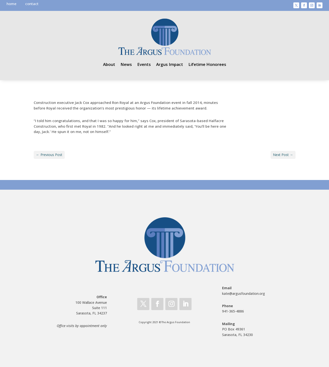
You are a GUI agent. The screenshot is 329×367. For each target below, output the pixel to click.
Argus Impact (169, 64)
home (11, 3)
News (126, 64)
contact (32, 3)
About (109, 64)
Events (144, 64)
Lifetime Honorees (207, 64)
